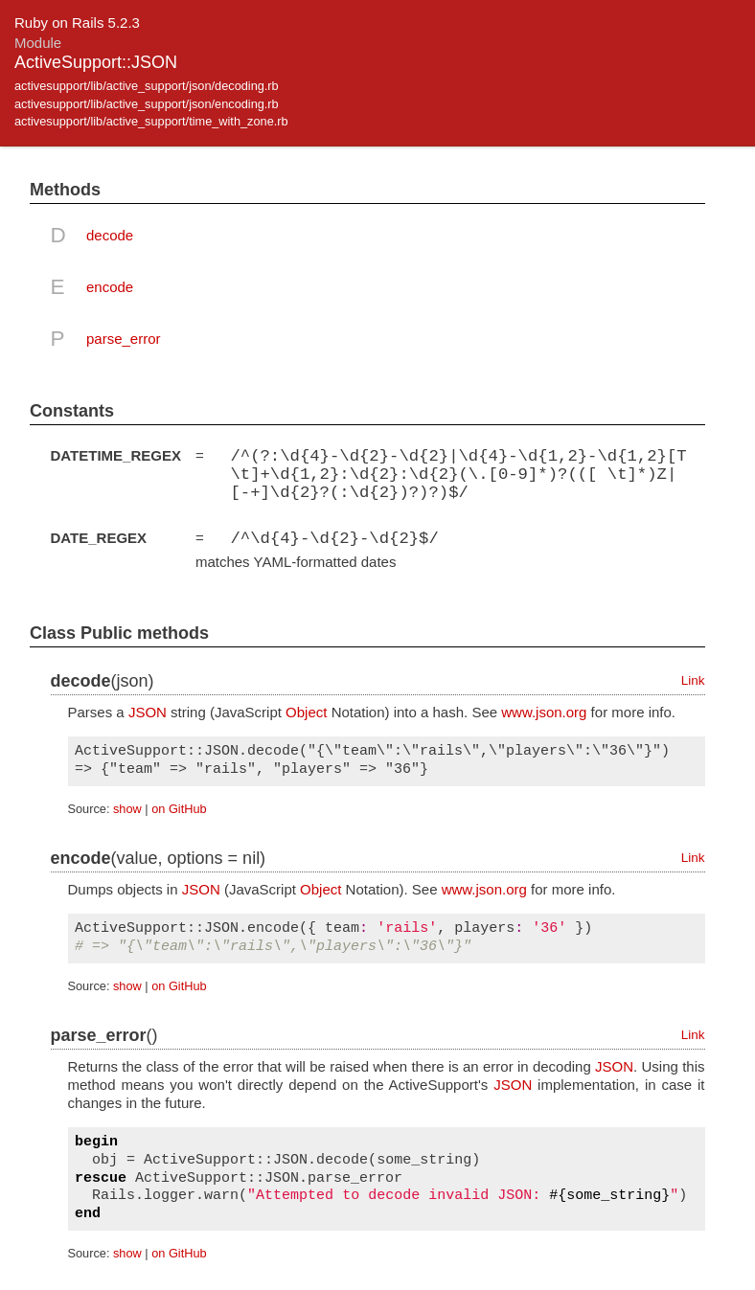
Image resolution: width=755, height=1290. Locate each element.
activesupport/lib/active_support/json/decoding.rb (146, 86)
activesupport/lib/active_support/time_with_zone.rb (151, 121)
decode (109, 235)
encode (109, 287)
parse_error (123, 338)
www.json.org (543, 710)
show (127, 808)
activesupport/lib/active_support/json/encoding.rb (146, 104)
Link (693, 678)
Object (306, 710)
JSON (147, 710)
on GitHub (178, 808)
